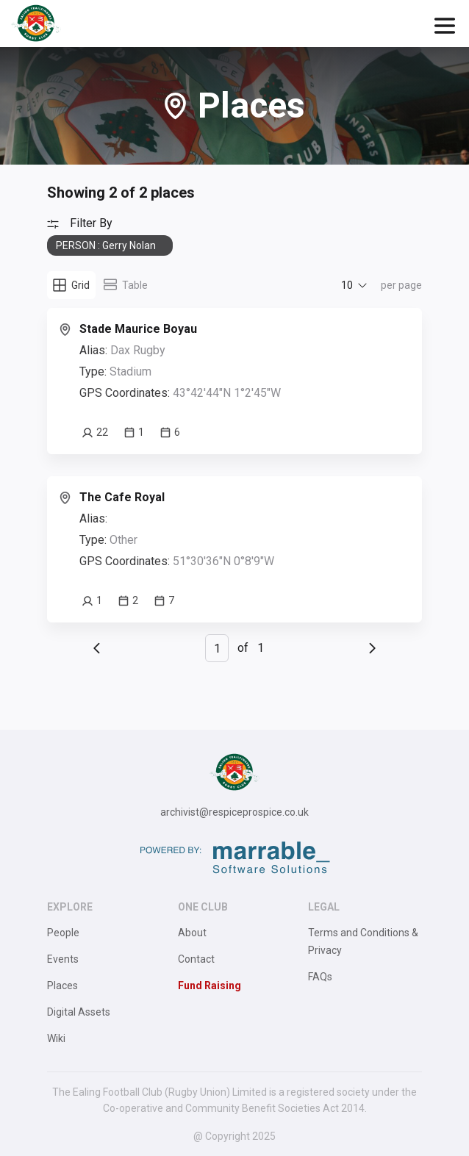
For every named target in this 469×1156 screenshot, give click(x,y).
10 (347, 285)
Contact (196, 959)
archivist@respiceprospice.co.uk (234, 812)
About (192, 932)
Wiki (56, 1038)
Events (63, 959)
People (63, 932)
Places (62, 985)
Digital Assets (78, 1012)
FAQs (320, 977)
